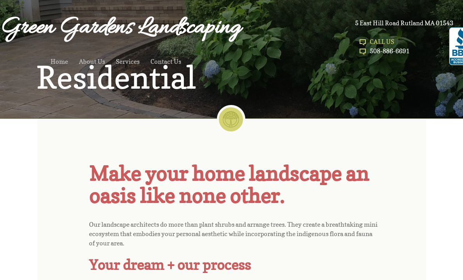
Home (59, 61)
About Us (92, 61)
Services (128, 61)
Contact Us (165, 61)
